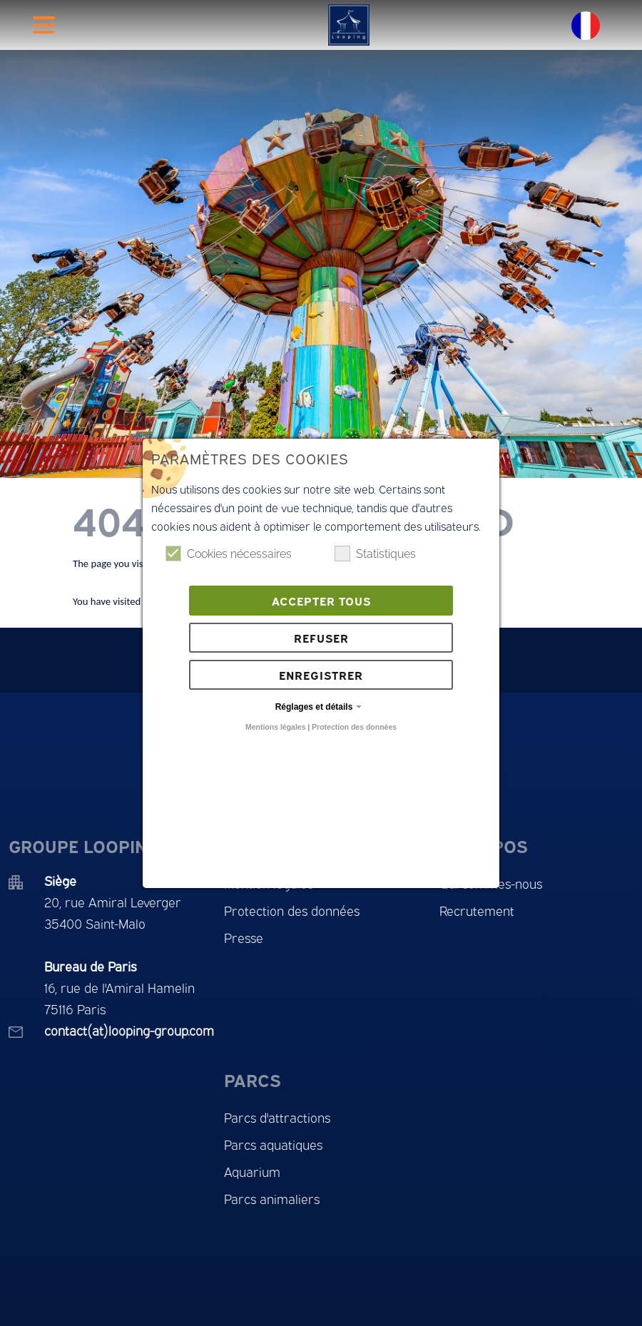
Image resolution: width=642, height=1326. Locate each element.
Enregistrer (321, 675)
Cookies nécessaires (228, 553)
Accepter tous (321, 600)
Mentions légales (275, 727)
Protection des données (354, 727)
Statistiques (375, 553)
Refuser (321, 638)
